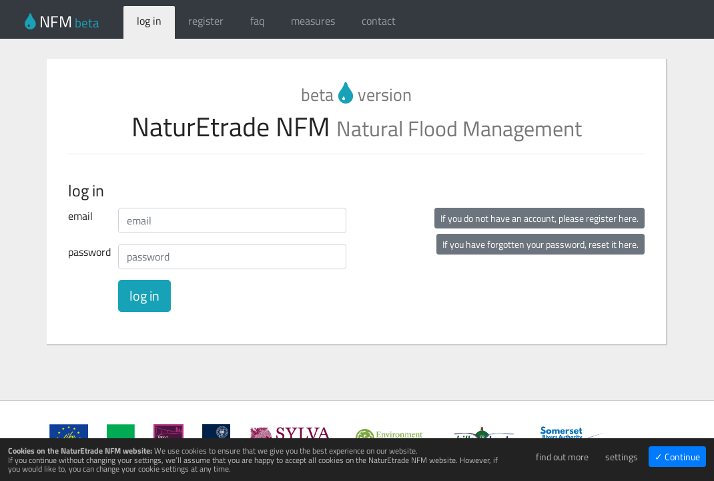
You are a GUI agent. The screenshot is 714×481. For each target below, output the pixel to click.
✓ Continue (677, 457)
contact (379, 21)
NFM (61, 21)
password (88, 252)
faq (257, 21)
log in (149, 21)
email (80, 216)
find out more (562, 457)
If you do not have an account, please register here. (539, 218)
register (206, 21)
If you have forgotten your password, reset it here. (540, 244)
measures (313, 21)
